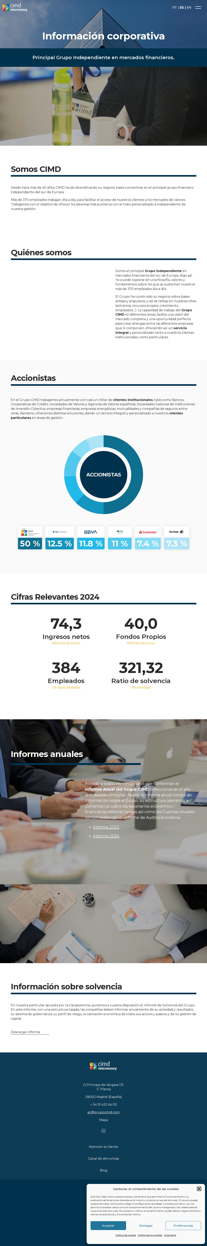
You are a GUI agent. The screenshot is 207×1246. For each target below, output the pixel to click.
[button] (199, 1189)
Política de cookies (126, 1235)
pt (174, 7)
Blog (103, 1170)
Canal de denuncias (103, 1158)
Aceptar (108, 1225)
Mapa (103, 1120)
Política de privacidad (150, 1235)
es (182, 7)
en (189, 7)
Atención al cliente (103, 1147)
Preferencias (183, 1225)
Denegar (146, 1225)
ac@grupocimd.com (103, 1112)
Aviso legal (170, 1235)
